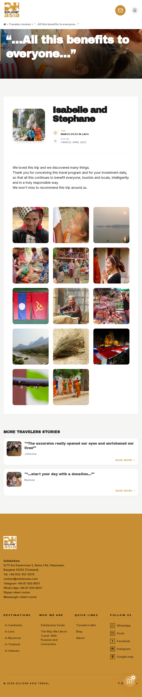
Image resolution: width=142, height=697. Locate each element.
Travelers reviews (20, 24)
